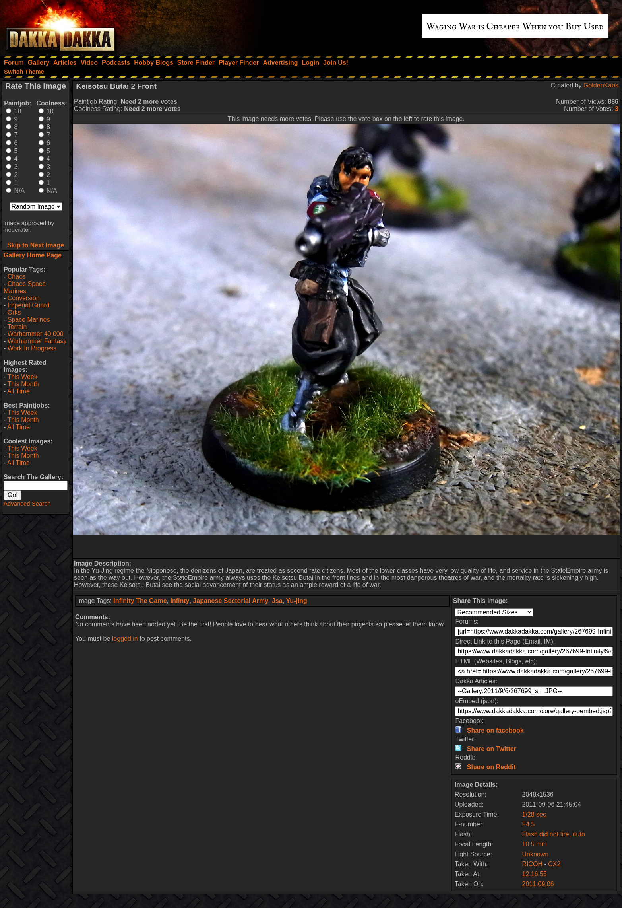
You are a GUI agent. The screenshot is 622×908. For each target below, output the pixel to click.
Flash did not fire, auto (553, 834)
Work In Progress (32, 348)
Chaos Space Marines (25, 287)
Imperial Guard (29, 305)
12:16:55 (534, 874)
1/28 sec (534, 814)
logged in (125, 638)
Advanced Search (27, 503)
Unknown (535, 854)
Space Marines (29, 319)
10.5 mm (534, 844)
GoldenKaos (600, 85)
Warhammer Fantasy (37, 341)
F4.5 (528, 824)
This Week (22, 376)
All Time (18, 391)
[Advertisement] (346, 546)
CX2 (554, 864)
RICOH (533, 864)
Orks (14, 312)
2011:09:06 (538, 884)
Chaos (17, 276)
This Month (23, 384)
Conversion (24, 298)
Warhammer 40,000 (36, 334)
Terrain (17, 326)
